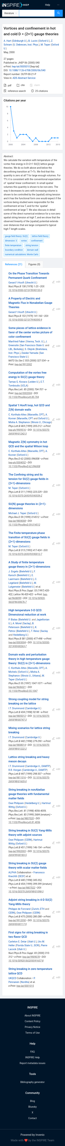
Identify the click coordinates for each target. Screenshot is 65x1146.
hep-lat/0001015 (25, 985)
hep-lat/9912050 (17, 920)
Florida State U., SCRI (27, 945)
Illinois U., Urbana (30, 675)
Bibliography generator (32, 1082)
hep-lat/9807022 (26, 887)
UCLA (24, 385)
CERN (28, 839)
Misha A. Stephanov (19, 422)
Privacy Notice (32, 1027)
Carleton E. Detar (17, 941)
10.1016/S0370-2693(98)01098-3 (26, 891)
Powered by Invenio (33, 1134)
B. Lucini (32, 40)
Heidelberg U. (20, 634)
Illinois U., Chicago (41, 422)
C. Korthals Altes (17, 668)
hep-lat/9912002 (23, 364)
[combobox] (37, 13)
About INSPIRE (32, 1015)
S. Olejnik (30, 349)
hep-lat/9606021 (17, 687)
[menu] (49, 5)
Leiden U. (34, 381)
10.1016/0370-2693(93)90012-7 (25, 554)
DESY (22, 876)
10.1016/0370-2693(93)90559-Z (25, 495)
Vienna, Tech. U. (35, 341)
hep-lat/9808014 (17, 745)
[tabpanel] (32, 632)
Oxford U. (44, 40)
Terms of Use (32, 1032)
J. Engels (13, 571)
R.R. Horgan (14, 770)
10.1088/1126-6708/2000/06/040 (27, 70)
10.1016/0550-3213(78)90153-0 (25, 290)
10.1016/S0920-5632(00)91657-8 (26, 960)
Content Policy (32, 1021)
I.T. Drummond (16, 708)
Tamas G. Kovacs (17, 381)
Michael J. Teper (17, 513)
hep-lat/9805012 (17, 716)
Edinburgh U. (19, 40)
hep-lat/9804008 (17, 521)
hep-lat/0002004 (23, 393)
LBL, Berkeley (15, 349)
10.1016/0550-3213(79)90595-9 (25, 319)
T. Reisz (35, 631)
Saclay (26, 623)
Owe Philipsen (16, 803)
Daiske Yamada (29, 353)
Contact (32, 1118)
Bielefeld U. (26, 571)
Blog (32, 1101)
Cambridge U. (33, 708)
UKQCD (12, 978)
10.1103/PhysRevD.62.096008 (24, 466)
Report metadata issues (32, 1063)
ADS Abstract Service (24, 78)
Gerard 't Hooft (16, 282)
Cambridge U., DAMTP (38, 766)
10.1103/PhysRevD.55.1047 (23, 691)
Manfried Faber (16, 341)
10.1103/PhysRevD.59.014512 (24, 524)
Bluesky (32, 1106)
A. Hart (7, 40)
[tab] (13, 264)
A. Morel (17, 623)
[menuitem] (47, 5)
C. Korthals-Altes (17, 414)
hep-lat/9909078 (31, 956)
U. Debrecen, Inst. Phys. (26, 44)
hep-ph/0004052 (17, 462)
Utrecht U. (31, 282)
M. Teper (45, 44)
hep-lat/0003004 (17, 642)
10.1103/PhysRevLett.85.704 (23, 397)
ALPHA (12, 872)
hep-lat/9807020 (25, 818)
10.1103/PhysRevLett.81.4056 (24, 822)
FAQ (32, 1051)
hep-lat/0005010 (21, 66)
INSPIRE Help (32, 1057)
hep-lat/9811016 (17, 777)
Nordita (25, 982)
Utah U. (32, 941)
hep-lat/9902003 (17, 851)
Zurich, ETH (38, 909)
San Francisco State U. (32, 345)
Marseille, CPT (36, 414)
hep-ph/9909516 (17, 429)
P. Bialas (13, 619)
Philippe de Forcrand (19, 909)
